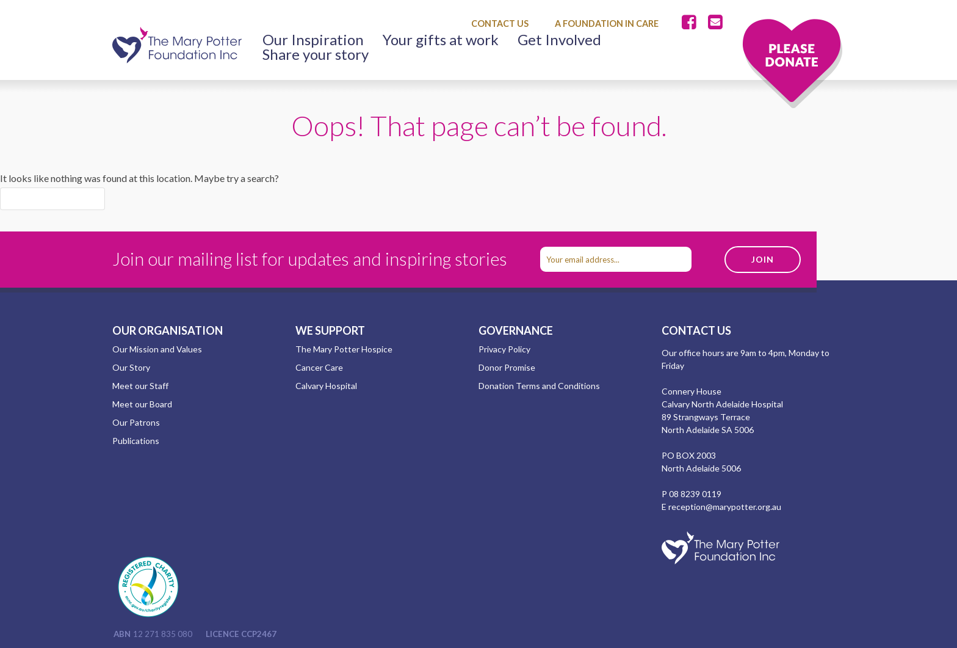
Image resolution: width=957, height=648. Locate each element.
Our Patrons (136, 422)
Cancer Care (319, 367)
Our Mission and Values (157, 349)
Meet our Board (142, 404)
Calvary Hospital (326, 385)
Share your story (315, 54)
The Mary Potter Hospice (343, 349)
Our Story (131, 367)
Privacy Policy (504, 349)
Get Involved (559, 39)
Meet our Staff (140, 385)
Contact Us (500, 23)
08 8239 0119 (695, 494)
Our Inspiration (313, 39)
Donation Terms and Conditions (539, 385)
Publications (135, 440)
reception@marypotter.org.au (724, 506)
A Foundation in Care (607, 23)
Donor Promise (506, 367)
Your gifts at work (441, 39)
